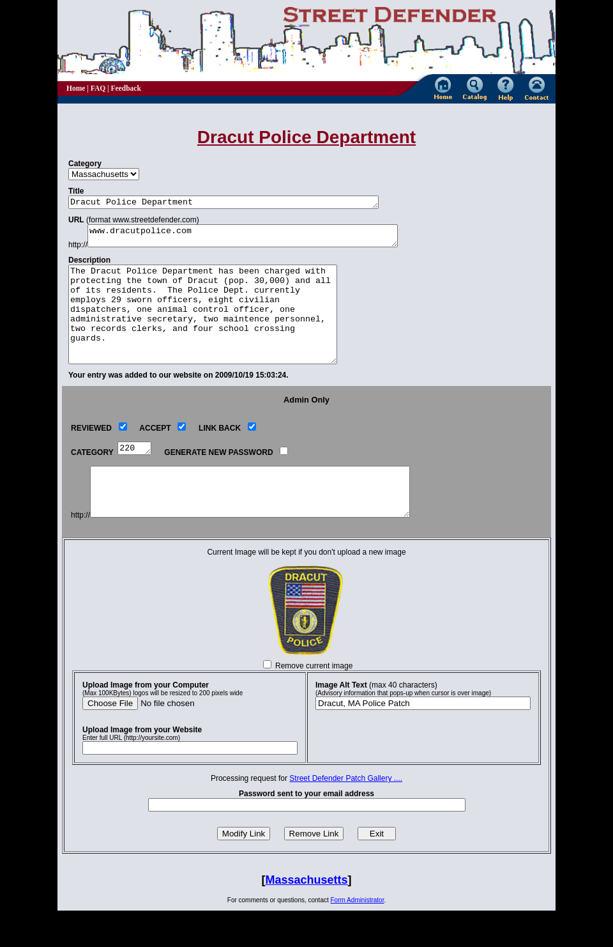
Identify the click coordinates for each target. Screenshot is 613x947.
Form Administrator (357, 936)
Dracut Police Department (242, 203)
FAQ (98, 88)
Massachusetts (306, 916)
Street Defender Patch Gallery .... (345, 814)
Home (75, 88)
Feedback (125, 88)
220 (135, 474)
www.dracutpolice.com (261, 239)
